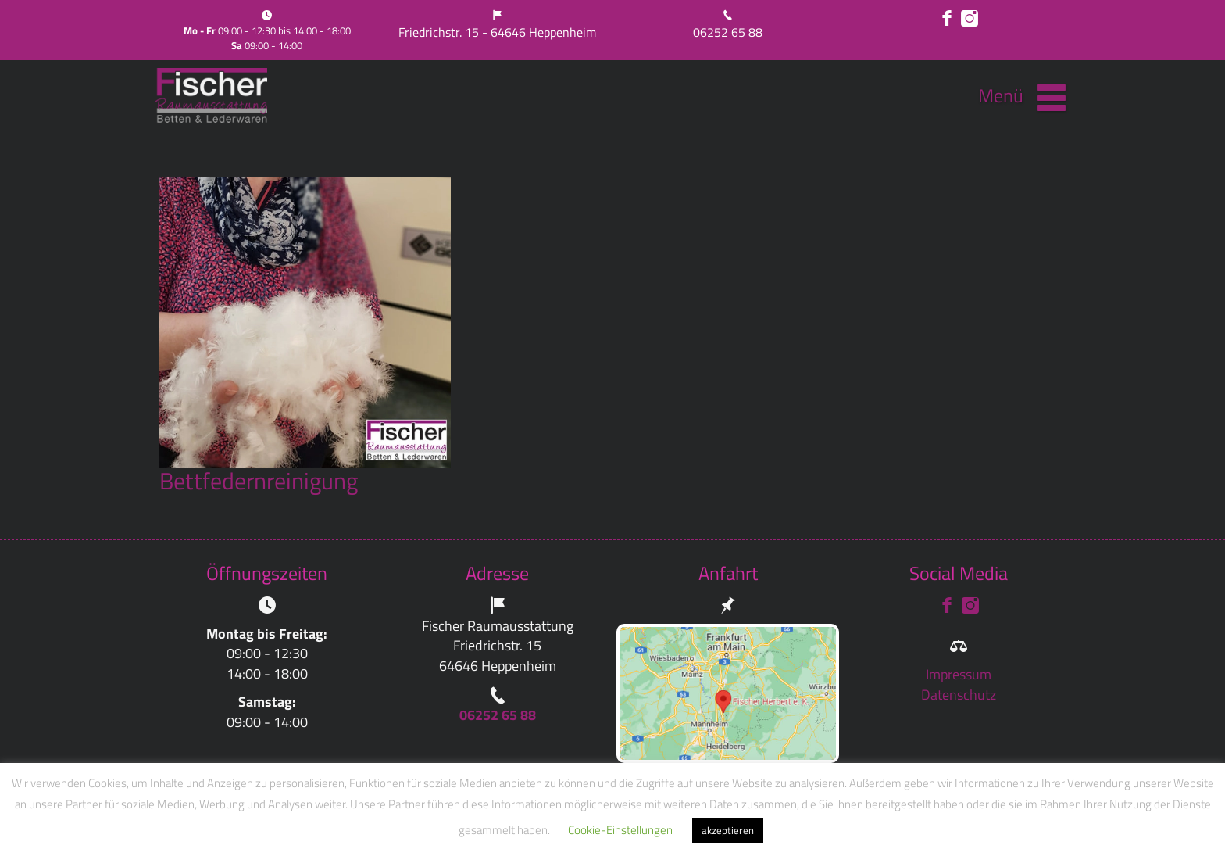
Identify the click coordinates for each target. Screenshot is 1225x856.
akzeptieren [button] (728, 830)
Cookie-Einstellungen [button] (620, 830)
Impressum (958, 674)
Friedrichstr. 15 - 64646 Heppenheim (497, 32)
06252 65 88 (727, 32)
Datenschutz (958, 694)
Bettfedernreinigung (258, 481)
